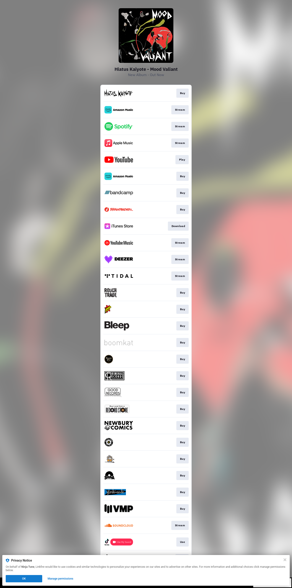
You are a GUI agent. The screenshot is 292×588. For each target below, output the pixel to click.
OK (24, 578)
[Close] (285, 559)
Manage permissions (60, 578)
